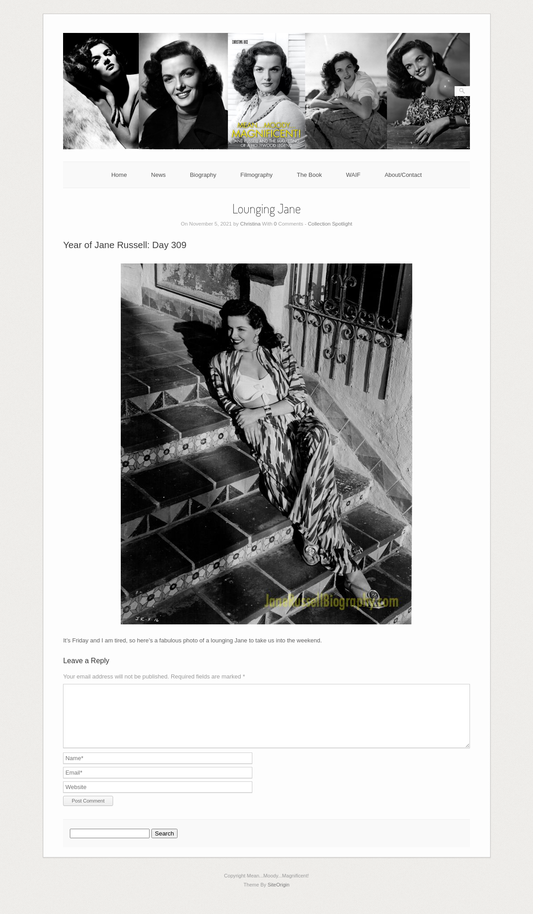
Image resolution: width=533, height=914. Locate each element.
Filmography (257, 174)
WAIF (353, 174)
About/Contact (403, 174)
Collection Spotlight (330, 223)
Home (119, 174)
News (158, 174)
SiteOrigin (279, 895)
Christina (250, 223)
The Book (309, 174)
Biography (203, 174)
